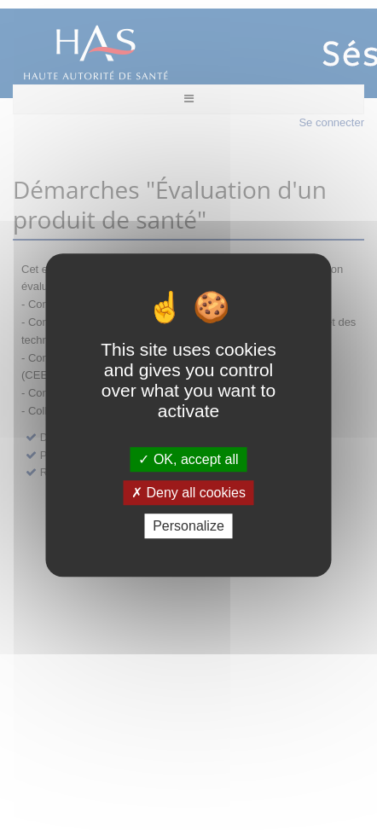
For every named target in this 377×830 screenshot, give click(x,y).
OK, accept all (188, 459)
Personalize (188, 526)
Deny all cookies (188, 492)
